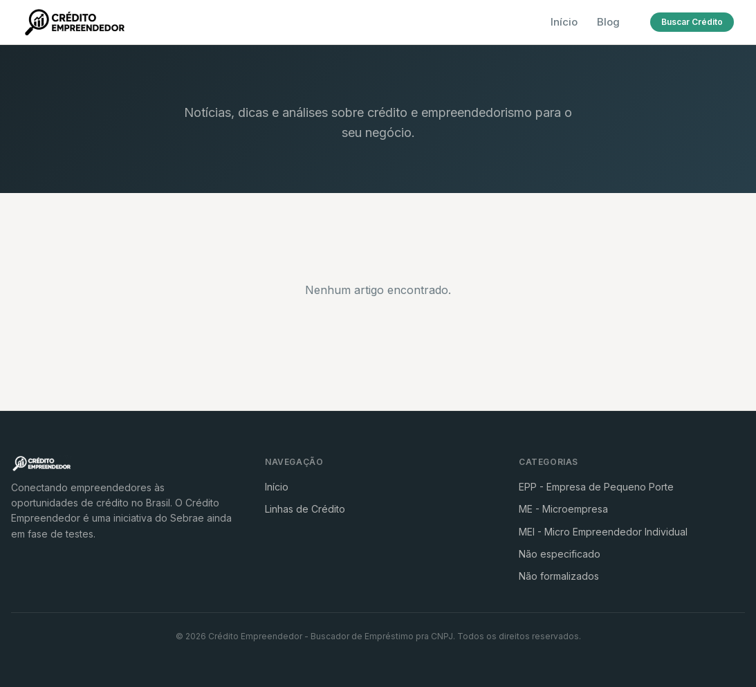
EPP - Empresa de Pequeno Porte (596, 487)
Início (564, 21)
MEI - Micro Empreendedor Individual (603, 532)
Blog (608, 21)
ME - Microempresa (563, 509)
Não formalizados (559, 576)
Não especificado (559, 554)
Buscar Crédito (692, 22)
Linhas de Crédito (305, 509)
